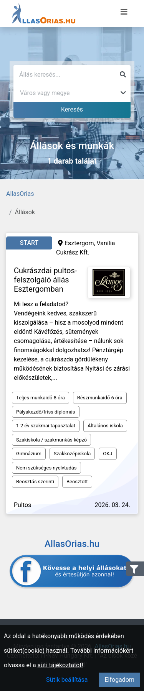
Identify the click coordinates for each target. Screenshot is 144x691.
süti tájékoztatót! (60, 665)
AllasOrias (20, 193)
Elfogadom (119, 679)
